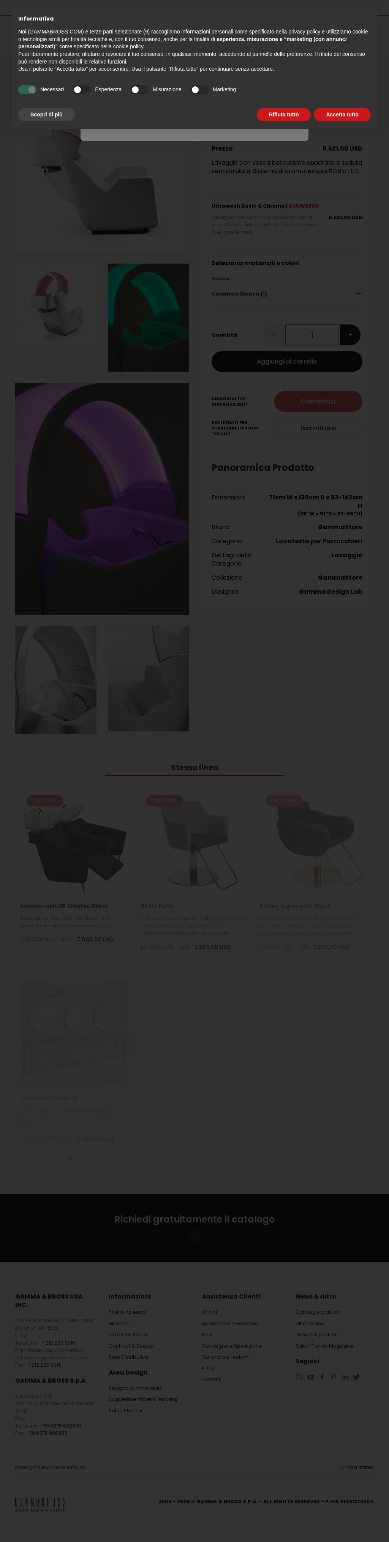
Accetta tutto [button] (342, 114)
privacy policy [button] (304, 32)
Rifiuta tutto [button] (284, 114)
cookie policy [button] (128, 46)
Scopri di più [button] (46, 114)
